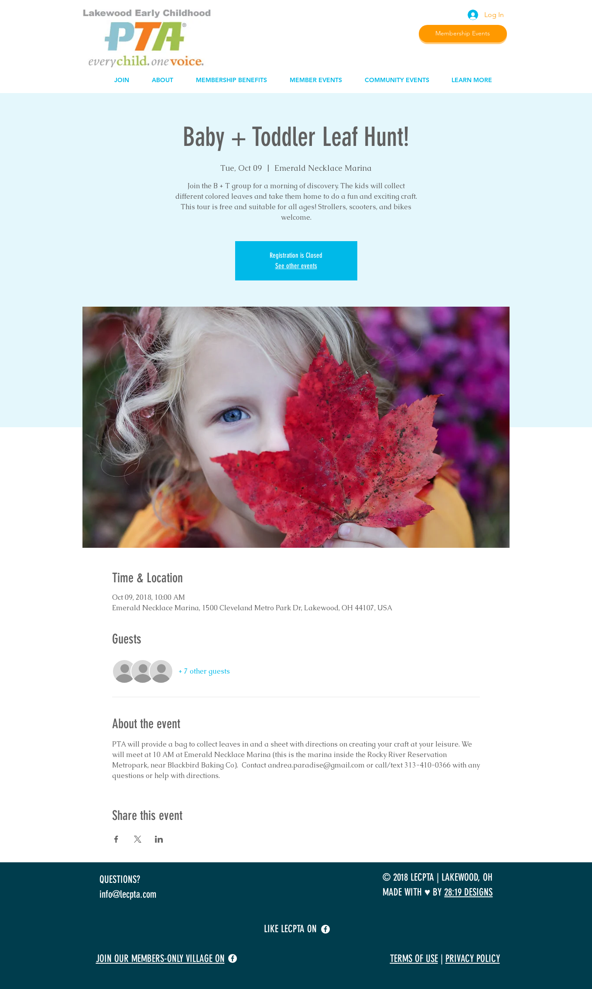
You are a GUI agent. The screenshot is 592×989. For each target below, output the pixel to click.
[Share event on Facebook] (116, 839)
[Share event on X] (137, 839)
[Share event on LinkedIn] (159, 839)
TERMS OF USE (414, 959)
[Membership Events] (463, 33)
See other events (296, 266)
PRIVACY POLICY (472, 959)
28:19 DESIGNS (468, 892)
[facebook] (325, 929)
